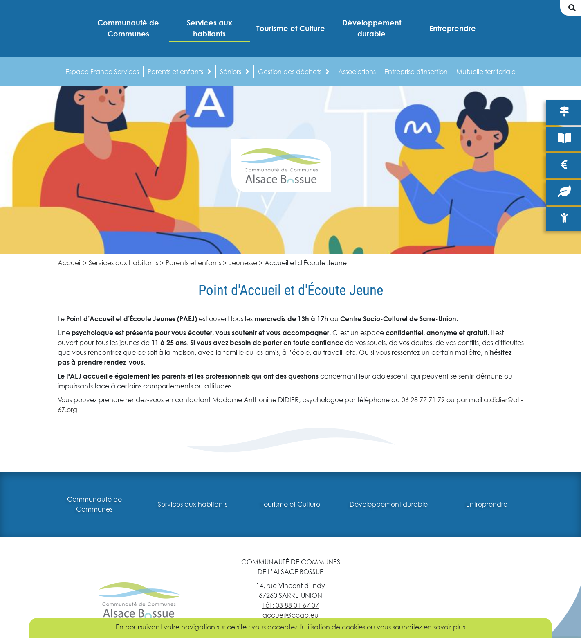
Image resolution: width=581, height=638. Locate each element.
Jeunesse (244, 262)
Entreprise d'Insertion (416, 71)
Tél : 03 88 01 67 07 (290, 605)
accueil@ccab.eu (290, 615)
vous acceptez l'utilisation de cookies (308, 626)
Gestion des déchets (294, 71)
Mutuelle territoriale (486, 71)
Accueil (69, 262)
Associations (357, 71)
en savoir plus (444, 626)
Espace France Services (102, 71)
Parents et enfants (179, 71)
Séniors (234, 71)
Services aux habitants (124, 262)
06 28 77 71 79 (423, 399)
